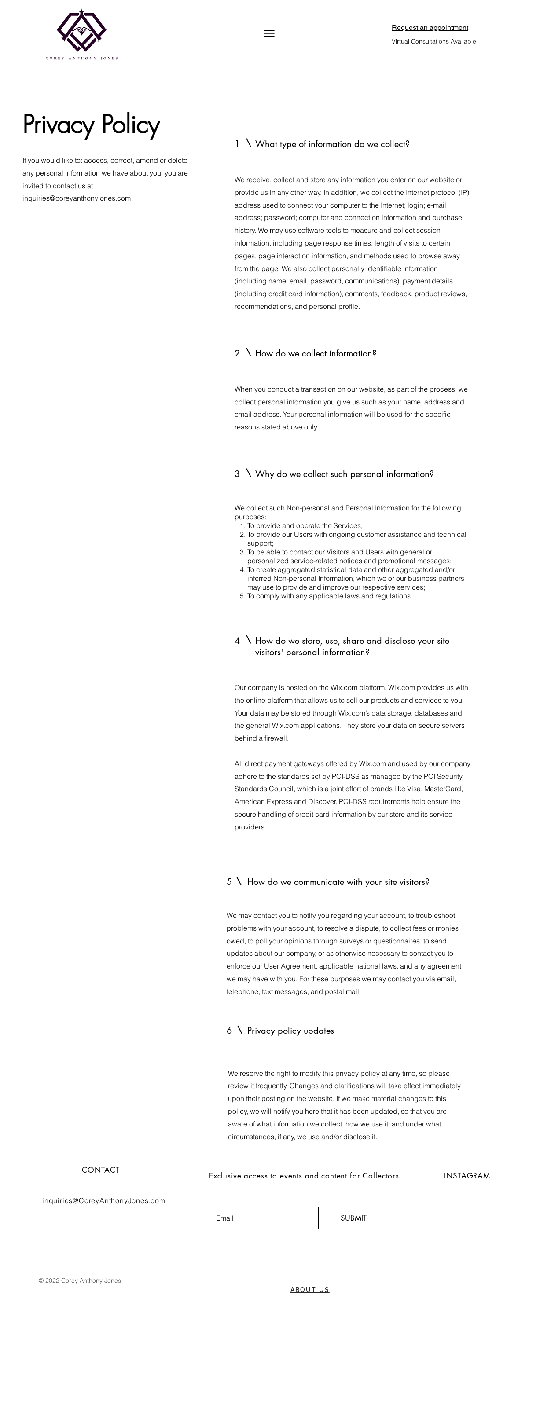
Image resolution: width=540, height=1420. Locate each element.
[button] (269, 33)
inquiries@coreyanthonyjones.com (76, 198)
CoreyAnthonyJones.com (122, 1200)
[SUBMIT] (353, 1218)
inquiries (57, 1200)
